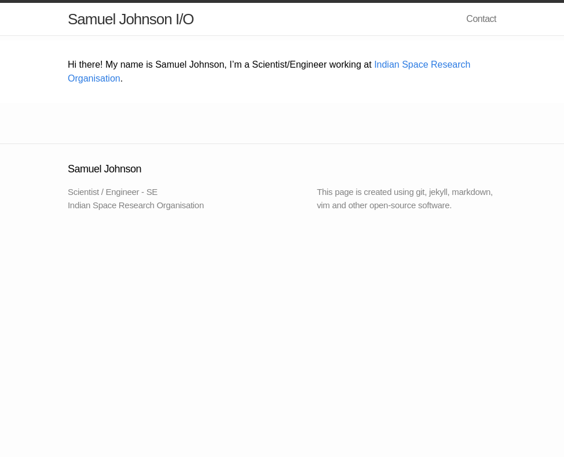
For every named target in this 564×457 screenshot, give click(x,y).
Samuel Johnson (120, 19)
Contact (481, 19)
